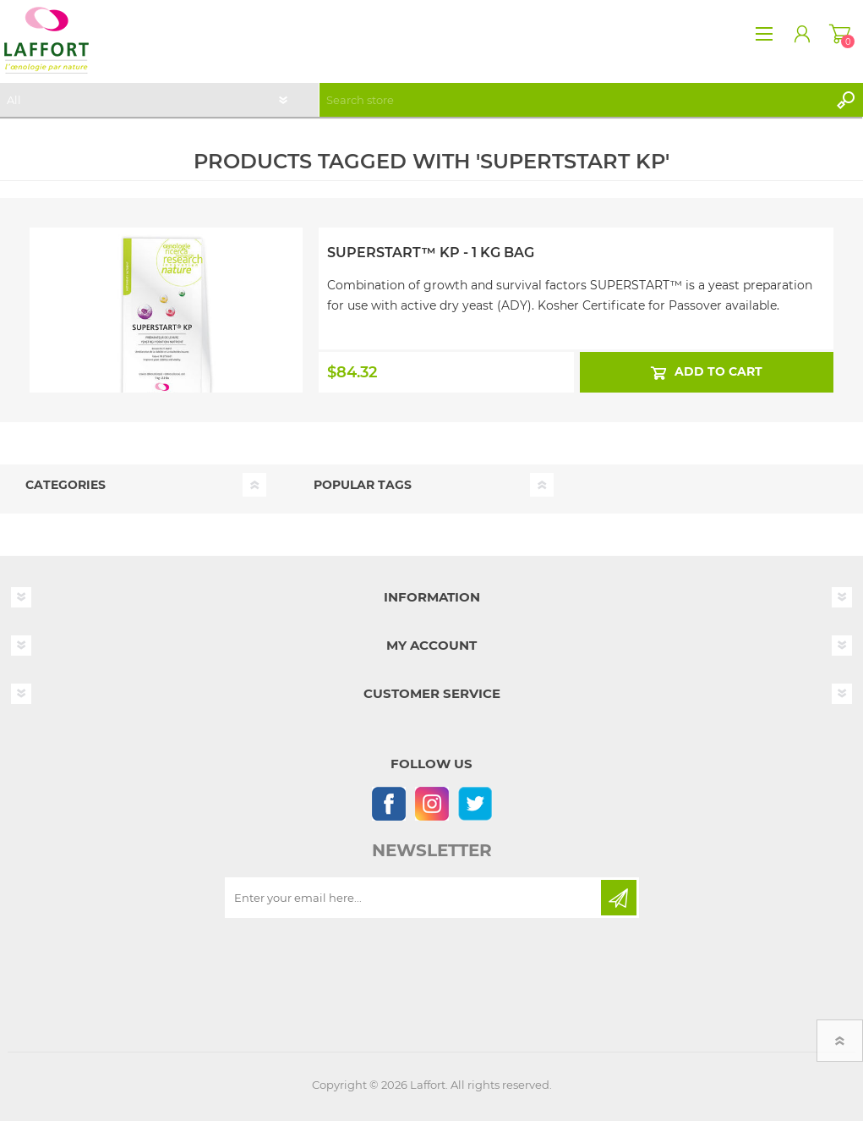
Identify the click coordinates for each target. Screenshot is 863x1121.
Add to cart (718, 371)
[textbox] (574, 100)
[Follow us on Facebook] (388, 803)
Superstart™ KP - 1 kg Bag (430, 253)
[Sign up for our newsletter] (414, 897)
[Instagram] (431, 803)
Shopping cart (840, 33)
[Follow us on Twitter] (475, 803)
